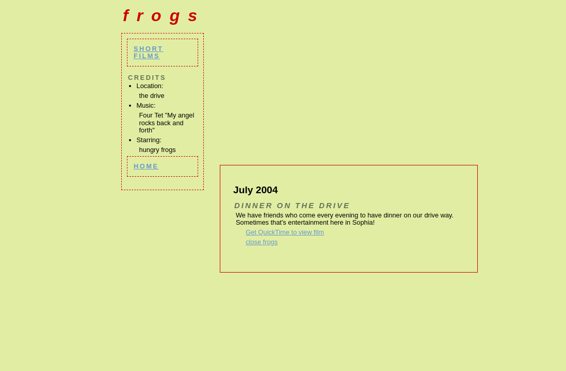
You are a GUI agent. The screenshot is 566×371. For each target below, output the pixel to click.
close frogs (262, 242)
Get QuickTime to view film (285, 232)
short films (149, 52)
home (146, 166)
